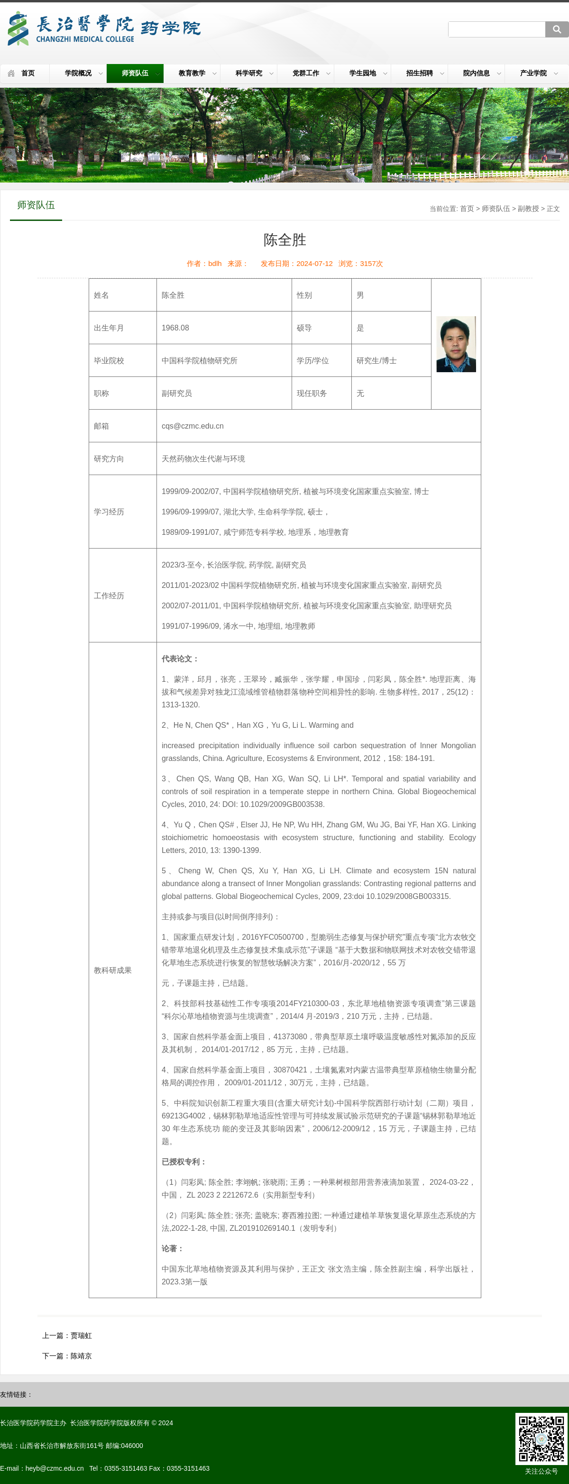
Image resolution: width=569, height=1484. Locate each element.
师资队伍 (141, 73)
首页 (28, 73)
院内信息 (482, 73)
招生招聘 (425, 73)
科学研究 (255, 73)
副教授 (528, 208)
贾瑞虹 (81, 1335)
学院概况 (84, 73)
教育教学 (198, 73)
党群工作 (311, 73)
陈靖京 (81, 1356)
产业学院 (539, 73)
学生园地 (368, 73)
